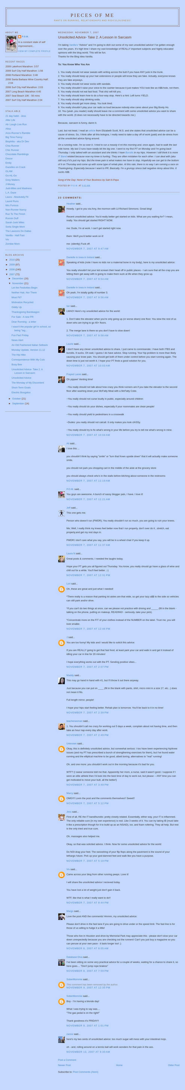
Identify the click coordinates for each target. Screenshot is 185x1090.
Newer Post (64, 1065)
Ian (68, 306)
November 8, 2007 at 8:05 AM (87, 948)
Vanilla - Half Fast (15, 235)
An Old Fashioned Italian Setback (30, 345)
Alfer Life (10, 120)
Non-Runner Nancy (15, 209)
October (17, 398)
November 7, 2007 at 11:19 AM (88, 480)
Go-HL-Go (11, 175)
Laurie (69, 343)
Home (119, 1065)
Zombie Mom (12, 243)
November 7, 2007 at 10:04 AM (88, 435)
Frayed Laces (73, 374)
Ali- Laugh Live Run (16, 124)
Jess (69, 811)
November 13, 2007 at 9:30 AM (88, 1051)
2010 (12, 259)
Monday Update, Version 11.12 (28, 349)
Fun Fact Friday (20, 335)
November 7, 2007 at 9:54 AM (87, 279)
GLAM (8, 171)
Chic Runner (12, 150)
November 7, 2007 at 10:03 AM (88, 365)
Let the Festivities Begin (24, 287)
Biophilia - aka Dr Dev (17, 141)
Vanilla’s (74, 44)
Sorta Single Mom (15, 226)
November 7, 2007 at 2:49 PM (87, 735)
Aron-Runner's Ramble (17, 133)
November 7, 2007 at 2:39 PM (87, 712)
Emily (8, 162)
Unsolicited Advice (21, 377)
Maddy (70, 675)
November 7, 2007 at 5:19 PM (87, 860)
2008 (12, 269)
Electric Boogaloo (21, 392)
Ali (67, 443)
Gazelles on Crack (15, 167)
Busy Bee (17, 364)
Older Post (173, 1065)
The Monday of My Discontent (28, 382)
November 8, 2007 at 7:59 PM (87, 970)
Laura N (70, 553)
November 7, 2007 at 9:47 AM (87, 248)
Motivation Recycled (22, 302)
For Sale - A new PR (23, 316)
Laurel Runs (12, 201)
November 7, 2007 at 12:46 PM (88, 628)
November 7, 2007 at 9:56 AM (87, 297)
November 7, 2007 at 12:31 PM (88, 575)
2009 (12, 264)
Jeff (68, 507)
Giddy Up (17, 307)
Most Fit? (17, 297)
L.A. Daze (10, 192)
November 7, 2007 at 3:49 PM (87, 784)
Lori (68, 583)
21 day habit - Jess (15, 116)
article (92, 130)
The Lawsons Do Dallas (18, 231)
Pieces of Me (92, 15)
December (18, 278)
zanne (69, 1034)
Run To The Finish (15, 214)
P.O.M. (70, 489)
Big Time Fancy (13, 137)
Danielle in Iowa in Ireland (80, 257)
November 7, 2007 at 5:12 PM (87, 803)
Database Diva (74, 957)
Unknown (71, 743)
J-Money (10, 184)
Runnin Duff (11, 218)
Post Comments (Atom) (85, 1072)
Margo (69, 911)
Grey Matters (12, 179)
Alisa (8, 128)
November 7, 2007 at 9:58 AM (87, 335)
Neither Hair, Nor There (24, 292)
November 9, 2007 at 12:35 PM (88, 987)
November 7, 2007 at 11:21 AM (88, 499)
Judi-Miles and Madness (18, 188)
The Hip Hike (19, 354)
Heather (70, 203)
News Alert (17, 340)
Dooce (9, 158)
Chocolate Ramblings (17, 154)
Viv (68, 869)
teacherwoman (74, 721)
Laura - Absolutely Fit (16, 197)
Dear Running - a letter (24, 321)
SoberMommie (74, 979)
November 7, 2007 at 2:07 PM (87, 666)
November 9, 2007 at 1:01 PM (87, 1025)
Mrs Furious (11, 205)
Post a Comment (67, 1060)
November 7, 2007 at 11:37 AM (88, 545)
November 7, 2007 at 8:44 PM (87, 902)
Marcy (69, 793)
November (18, 283)
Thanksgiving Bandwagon (26, 312)
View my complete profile (34, 51)
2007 (12, 274)
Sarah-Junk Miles (14, 222)
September (18, 403)
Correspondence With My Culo (28, 359)
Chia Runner (12, 145)
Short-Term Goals (21, 387)
